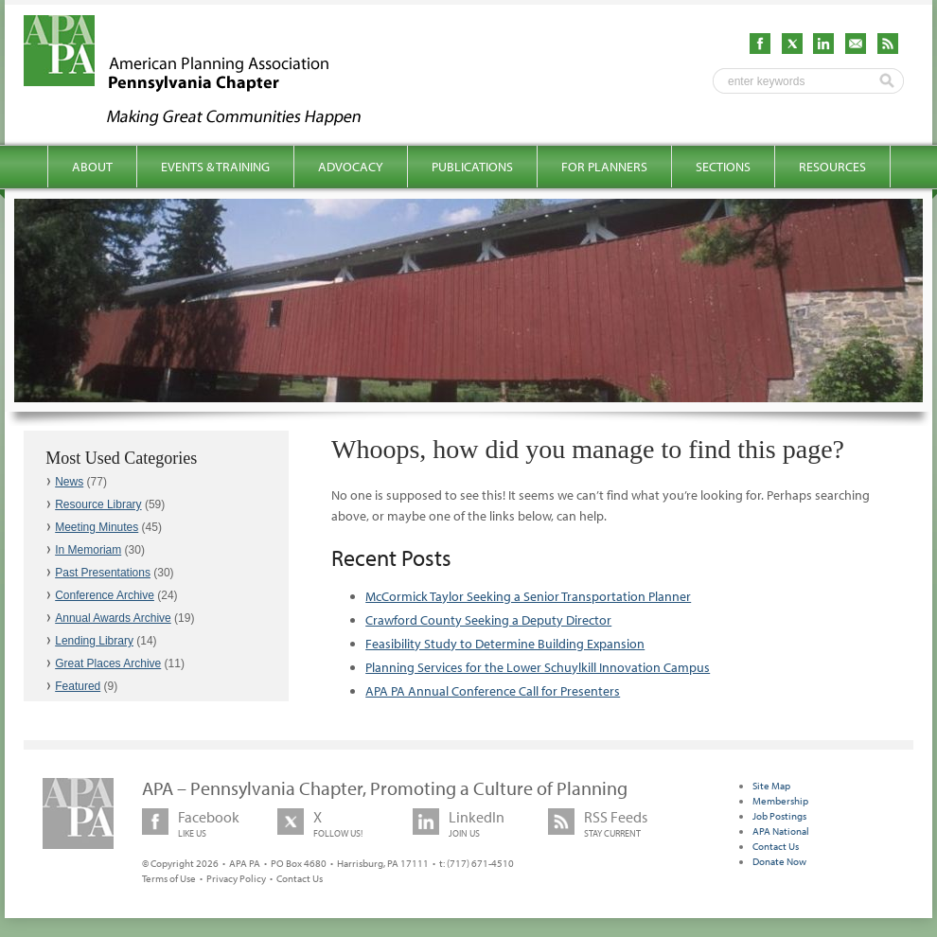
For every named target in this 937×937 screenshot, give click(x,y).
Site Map (771, 785)
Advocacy (350, 166)
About (92, 166)
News (69, 481)
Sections (723, 166)
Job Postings (779, 815)
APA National (780, 831)
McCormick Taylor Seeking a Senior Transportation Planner (528, 596)
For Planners (604, 166)
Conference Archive (104, 595)
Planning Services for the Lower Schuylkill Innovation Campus (537, 667)
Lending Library (94, 640)
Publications (472, 166)
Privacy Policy (236, 878)
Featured (77, 686)
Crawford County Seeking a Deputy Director (488, 619)
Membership (780, 800)
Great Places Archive (108, 663)
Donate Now (779, 861)
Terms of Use (169, 878)
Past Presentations (102, 572)
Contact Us (299, 878)
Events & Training (215, 166)
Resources (832, 166)
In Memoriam (88, 550)
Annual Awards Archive (113, 618)
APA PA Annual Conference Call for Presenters (492, 690)
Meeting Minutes (96, 527)
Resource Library (98, 504)
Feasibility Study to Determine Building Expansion (505, 643)
